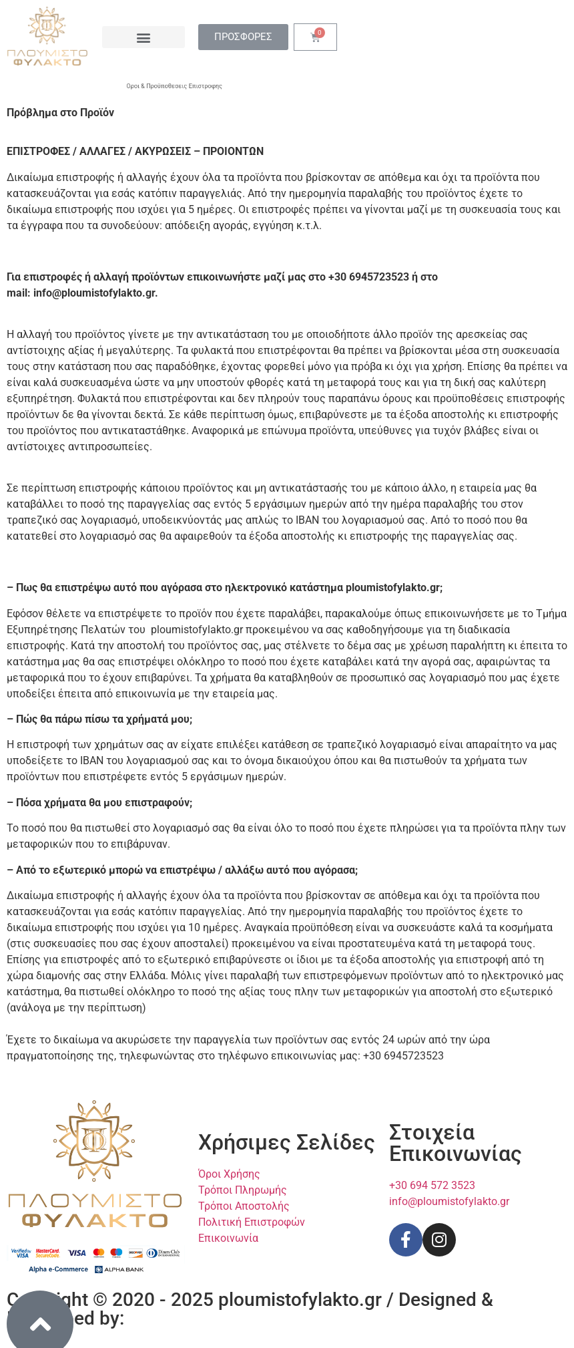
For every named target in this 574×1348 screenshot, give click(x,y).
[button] (143, 37)
